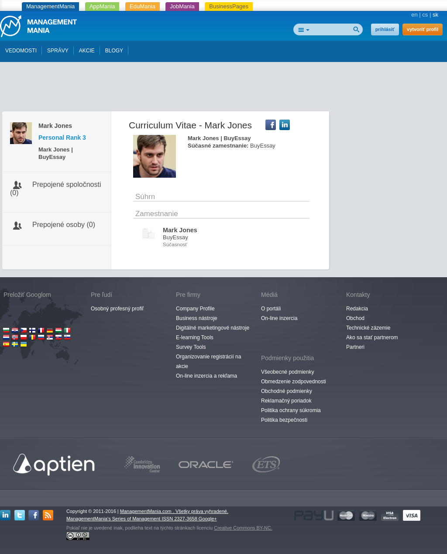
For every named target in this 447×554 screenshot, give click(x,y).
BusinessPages (228, 6)
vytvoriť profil (422, 29)
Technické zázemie (368, 328)
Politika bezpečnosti (284, 420)
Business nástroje (196, 318)
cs (425, 14)
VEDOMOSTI (21, 51)
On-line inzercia (279, 318)
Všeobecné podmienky (287, 372)
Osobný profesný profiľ (117, 309)
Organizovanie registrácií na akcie (208, 361)
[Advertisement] (223, 88)
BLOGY (114, 51)
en (414, 14)
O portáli (271, 309)
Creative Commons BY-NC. (243, 527)
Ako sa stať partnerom (372, 337)
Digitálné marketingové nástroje (212, 328)
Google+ (208, 518)
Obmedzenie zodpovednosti (293, 382)
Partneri (355, 347)
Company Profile (195, 309)
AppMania (102, 6)
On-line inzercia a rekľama (206, 376)
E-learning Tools (194, 337)
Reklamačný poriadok (286, 401)
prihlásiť (385, 29)
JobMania (182, 6)
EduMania (142, 6)
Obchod (355, 318)
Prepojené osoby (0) (63, 224)
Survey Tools (191, 347)
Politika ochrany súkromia (291, 410)
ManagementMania (50, 6)
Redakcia (357, 309)
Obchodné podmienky (286, 391)
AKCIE (87, 51)
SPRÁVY (58, 51)
